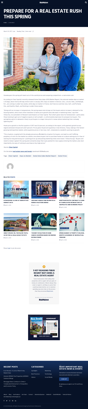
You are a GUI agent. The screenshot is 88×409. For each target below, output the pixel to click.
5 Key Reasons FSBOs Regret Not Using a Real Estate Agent (44, 273)
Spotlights (34, 371)
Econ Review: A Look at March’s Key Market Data (16, 201)
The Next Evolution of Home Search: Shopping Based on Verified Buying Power (43, 235)
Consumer (11, 22)
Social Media (48, 377)
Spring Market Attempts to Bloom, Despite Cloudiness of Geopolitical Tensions (71, 235)
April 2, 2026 (7, 205)
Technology (48, 374)
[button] (64, 379)
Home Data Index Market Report (44, 156)
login (9, 248)
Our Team (24, 395)
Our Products (16, 395)
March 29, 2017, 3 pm (9, 31)
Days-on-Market (25, 156)
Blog (10, 395)
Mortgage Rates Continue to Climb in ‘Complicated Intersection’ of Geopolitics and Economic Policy (71, 202)
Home (5, 22)
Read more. (50, 291)
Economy (7, 195)
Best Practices (35, 374)
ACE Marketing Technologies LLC (12, 397)
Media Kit (48, 395)
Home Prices (62, 156)
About (5, 395)
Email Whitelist (57, 395)
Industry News (64, 195)
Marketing (48, 371)
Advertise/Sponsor (39, 395)
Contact (31, 395)
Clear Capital (13, 156)
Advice (33, 377)
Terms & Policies (67, 395)
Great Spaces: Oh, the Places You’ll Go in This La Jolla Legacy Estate (16, 234)
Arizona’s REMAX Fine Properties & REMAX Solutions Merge (43, 201)
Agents (35, 195)
